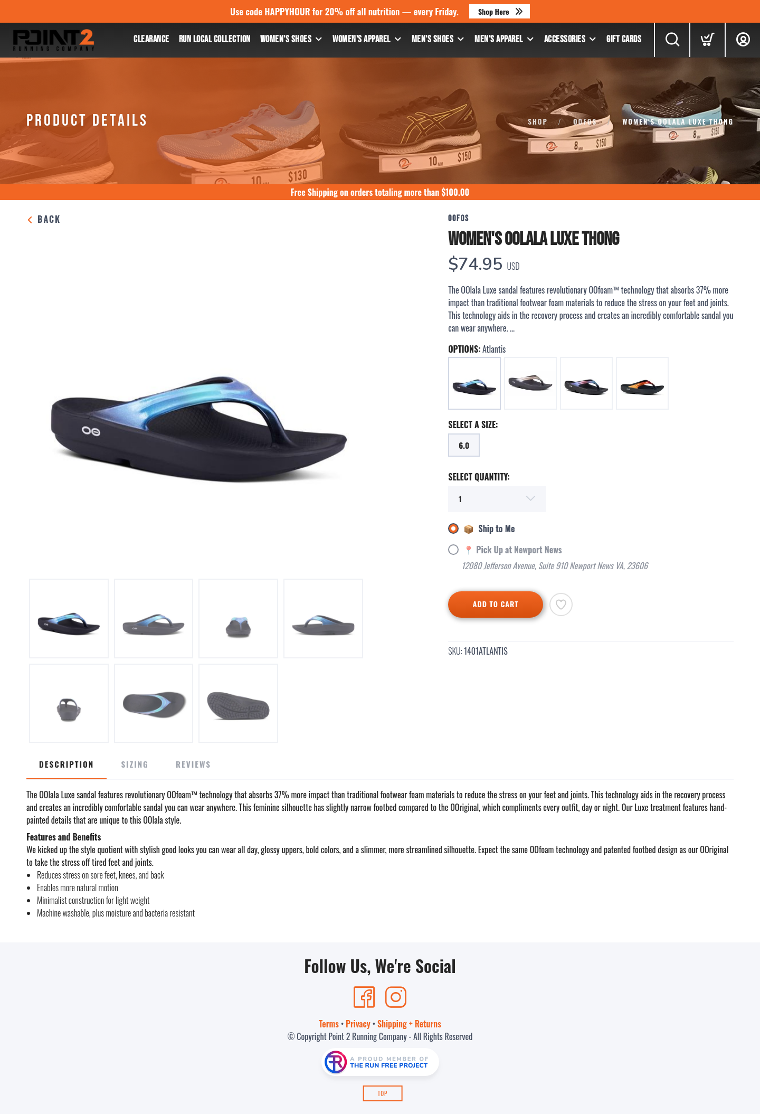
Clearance (151, 39)
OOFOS (585, 121)
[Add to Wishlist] (561, 604)
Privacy (358, 1023)
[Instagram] (396, 997)
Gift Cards (623, 39)
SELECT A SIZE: (473, 424)
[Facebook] (364, 997)
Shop (538, 121)
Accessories (565, 39)
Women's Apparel (361, 39)
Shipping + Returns (409, 1023)
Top (383, 1093)
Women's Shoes (286, 39)
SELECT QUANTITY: (479, 476)
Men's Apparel (498, 39)
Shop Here (493, 11)
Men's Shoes (433, 39)
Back (43, 219)
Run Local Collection (215, 39)
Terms (329, 1023)
